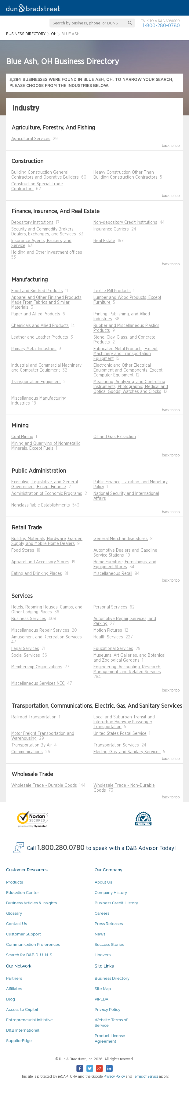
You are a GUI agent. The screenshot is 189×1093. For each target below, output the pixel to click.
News (100, 934)
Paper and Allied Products (35, 314)
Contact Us (16, 923)
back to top (171, 145)
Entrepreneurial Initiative (29, 1020)
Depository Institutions (32, 222)
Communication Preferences (33, 944)
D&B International (22, 1030)
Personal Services (110, 607)
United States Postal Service (120, 734)
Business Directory (112, 978)
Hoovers (103, 955)
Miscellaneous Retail (112, 574)
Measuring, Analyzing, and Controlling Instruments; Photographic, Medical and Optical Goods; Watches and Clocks (130, 387)
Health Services (108, 637)
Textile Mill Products (112, 291)
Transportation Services (116, 745)
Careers (102, 913)
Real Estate (104, 241)
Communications (27, 752)
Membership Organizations (36, 667)
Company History (111, 892)
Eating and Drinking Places (36, 574)
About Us (103, 882)
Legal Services (25, 649)
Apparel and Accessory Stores (40, 562)
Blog (10, 999)
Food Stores (22, 550)
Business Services (28, 619)
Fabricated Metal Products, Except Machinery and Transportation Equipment (125, 354)
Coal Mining (22, 437)
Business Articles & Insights (31, 903)
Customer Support (23, 934)
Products (14, 882)
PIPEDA (101, 999)
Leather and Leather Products (39, 337)
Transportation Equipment (36, 382)
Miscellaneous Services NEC (38, 683)
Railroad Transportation (33, 717)
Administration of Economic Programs (46, 494)
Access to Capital (22, 1009)
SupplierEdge (19, 1040)
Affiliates (14, 988)
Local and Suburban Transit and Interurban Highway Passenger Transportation (124, 722)
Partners (14, 978)
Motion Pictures (107, 630)
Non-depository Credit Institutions (125, 222)
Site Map (103, 988)
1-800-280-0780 (161, 25)
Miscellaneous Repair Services (40, 630)
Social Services (25, 655)
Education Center (22, 892)
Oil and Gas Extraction (114, 437)
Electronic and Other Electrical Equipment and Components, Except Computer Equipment (127, 370)
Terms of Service (145, 1076)
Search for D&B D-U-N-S (29, 955)
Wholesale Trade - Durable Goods (44, 785)
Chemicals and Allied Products (40, 326)
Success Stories (109, 944)
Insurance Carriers (111, 229)
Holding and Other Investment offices (46, 252)
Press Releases (109, 923)
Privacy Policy (107, 1009)
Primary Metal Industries (33, 349)
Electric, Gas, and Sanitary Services (127, 752)
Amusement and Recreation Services (46, 637)
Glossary (14, 913)
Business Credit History (116, 903)
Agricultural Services (30, 139)
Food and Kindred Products (37, 291)
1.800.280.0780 (61, 848)
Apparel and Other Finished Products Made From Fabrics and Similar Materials (46, 303)
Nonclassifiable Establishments (40, 505)
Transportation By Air (31, 745)
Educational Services (113, 649)
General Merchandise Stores (120, 539)
